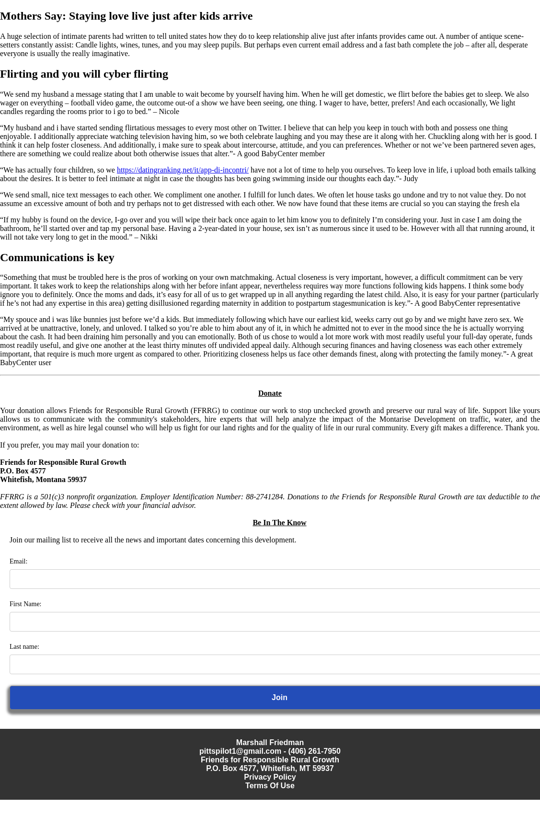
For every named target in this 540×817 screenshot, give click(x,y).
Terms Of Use (270, 786)
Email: (18, 561)
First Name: (26, 604)
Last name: (24, 646)
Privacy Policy (270, 777)
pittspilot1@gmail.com (240, 751)
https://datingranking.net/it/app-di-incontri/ (183, 170)
